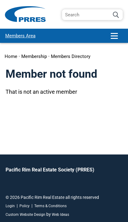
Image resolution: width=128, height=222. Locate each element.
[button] (117, 38)
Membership (34, 56)
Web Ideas (60, 214)
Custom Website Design (25, 214)
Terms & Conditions (50, 206)
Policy (24, 206)
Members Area (20, 36)
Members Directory (70, 56)
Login (10, 206)
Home (11, 56)
